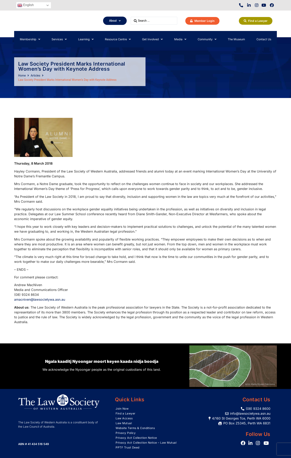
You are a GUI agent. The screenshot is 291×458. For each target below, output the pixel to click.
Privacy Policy (126, 433)
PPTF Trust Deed (128, 447)
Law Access (124, 418)
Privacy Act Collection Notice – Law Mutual (146, 442)
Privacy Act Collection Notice (136, 437)
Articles (35, 75)
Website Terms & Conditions (135, 428)
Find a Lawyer (126, 413)
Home (22, 75)
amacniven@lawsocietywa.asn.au (39, 299)
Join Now (122, 408)
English (25, 5)
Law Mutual (124, 423)
